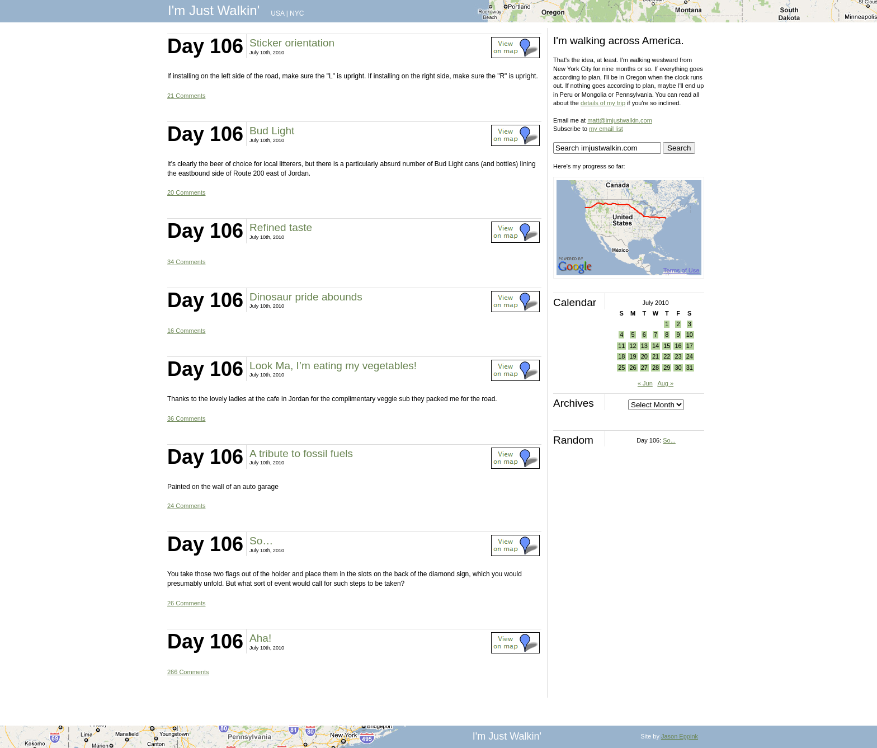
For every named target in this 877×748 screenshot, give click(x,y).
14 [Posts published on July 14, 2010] (655, 345)
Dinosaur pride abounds (305, 297)
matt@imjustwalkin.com (619, 120)
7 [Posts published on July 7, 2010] (655, 334)
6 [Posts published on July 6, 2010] (644, 334)
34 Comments (186, 261)
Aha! (260, 638)
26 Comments (186, 603)
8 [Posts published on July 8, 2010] (666, 334)
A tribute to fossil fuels (301, 453)
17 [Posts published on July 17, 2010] (689, 345)
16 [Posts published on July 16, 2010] (678, 345)
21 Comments (186, 95)
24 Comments (186, 505)
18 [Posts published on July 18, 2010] (621, 356)
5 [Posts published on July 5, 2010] (632, 334)
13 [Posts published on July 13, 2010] (644, 345)
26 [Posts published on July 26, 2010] (632, 367)
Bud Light (271, 131)
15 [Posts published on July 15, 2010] (666, 345)
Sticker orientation (291, 43)
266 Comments (188, 672)
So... (669, 440)
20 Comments (186, 192)
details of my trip (603, 103)
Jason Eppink (679, 736)
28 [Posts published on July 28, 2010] (655, 367)
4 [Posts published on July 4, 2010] (621, 334)
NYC (297, 13)
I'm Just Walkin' (214, 10)
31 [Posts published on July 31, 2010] (689, 367)
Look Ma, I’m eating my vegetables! (333, 365)
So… (261, 541)
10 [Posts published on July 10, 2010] (689, 334)
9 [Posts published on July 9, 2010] (678, 334)
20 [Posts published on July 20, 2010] (644, 356)
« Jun (645, 383)
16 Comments (186, 330)
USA (277, 13)
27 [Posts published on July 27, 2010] (644, 367)
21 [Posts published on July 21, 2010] (655, 356)
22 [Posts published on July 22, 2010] (666, 356)
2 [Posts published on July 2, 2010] (678, 324)
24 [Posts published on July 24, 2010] (689, 356)
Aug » (665, 383)
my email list (606, 128)
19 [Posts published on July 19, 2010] (632, 356)
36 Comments (186, 418)
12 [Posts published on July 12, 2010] (632, 345)
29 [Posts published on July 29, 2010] (666, 367)
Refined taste (280, 227)
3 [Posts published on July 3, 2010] (689, 324)
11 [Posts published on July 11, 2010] (621, 345)
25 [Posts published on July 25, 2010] (621, 367)
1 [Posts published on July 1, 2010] (666, 324)
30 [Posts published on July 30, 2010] (678, 367)
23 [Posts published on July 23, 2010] (678, 356)
